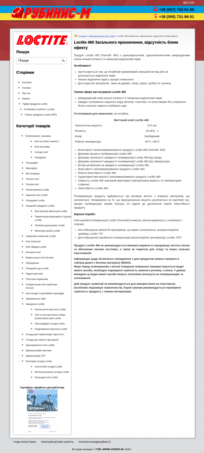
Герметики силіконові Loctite (40, 236)
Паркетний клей (33, 273)
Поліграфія (31, 163)
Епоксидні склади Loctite (38, 361)
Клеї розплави (42, 146)
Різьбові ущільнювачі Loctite (49, 225)
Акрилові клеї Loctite (36, 195)
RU (185, 2)
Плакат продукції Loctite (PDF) (42, 114)
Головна (82, 36)
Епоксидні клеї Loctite (45, 377)
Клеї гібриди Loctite (35, 247)
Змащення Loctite (34, 304)
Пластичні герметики (36, 279)
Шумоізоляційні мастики (38, 350)
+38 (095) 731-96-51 (176, 17)
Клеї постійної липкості (47, 141)
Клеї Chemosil (32, 241)
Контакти (27, 82)
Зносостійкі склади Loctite (47, 366)
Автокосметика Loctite (37, 189)
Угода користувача (24, 442)
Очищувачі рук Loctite (36, 268)
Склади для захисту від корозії (41, 339)
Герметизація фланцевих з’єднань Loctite (52, 218)
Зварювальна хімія (35, 298)
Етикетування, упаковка (38, 136)
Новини (26, 98)
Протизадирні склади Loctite (49, 323)
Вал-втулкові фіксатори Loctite (50, 211)
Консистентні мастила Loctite (49, 309)
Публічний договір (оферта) (57, 442)
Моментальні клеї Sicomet (39, 257)
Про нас (26, 93)
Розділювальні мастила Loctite (50, 329)
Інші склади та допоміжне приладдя (44, 293)
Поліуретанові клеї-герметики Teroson (41, 286)
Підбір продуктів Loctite (36, 104)
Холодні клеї (41, 152)
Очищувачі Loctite (34, 200)
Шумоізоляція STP (35, 356)
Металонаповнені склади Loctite (51, 372)
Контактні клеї (32, 252)
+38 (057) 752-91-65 (176, 9)
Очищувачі (40, 157)
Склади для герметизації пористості (44, 334)
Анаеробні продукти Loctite (39, 206)
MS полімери (32, 173)
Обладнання (31, 263)
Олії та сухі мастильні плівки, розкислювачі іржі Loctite (49, 317)
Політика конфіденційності (94, 442)
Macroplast (31, 168)
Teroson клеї (31, 179)
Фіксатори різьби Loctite (46, 230)
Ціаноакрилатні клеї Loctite (102, 36)
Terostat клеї (31, 184)
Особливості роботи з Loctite (40, 109)
